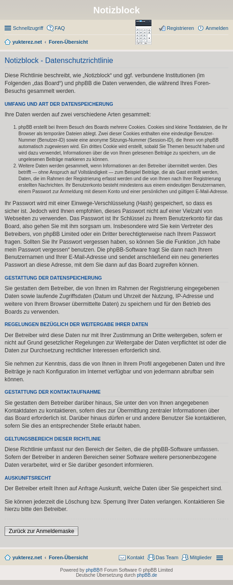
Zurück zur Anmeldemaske (41, 531)
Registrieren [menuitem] (180, 28)
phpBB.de (147, 575)
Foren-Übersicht (68, 557)
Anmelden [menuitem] (216, 28)
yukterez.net (27, 557)
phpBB (92, 570)
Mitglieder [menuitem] (201, 557)
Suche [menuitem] (225, 42)
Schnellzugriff (28, 28)
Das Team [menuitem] (167, 557)
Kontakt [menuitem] (135, 557)
